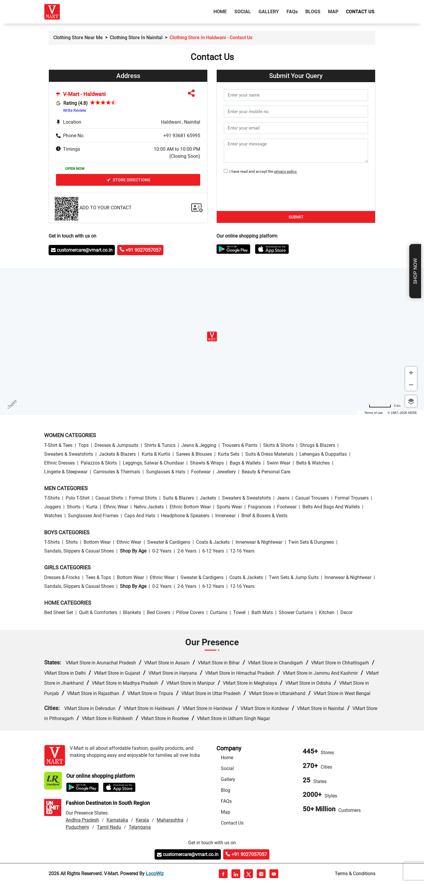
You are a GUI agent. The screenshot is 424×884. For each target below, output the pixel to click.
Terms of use (373, 412)
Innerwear (225, 515)
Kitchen (326, 612)
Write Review (74, 110)
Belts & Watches (313, 463)
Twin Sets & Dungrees (311, 542)
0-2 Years (161, 551)
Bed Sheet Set (58, 612)
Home (221, 11)
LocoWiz (155, 873)
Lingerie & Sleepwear (65, 472)
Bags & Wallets (245, 463)
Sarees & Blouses (194, 454)
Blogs (312, 11)
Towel (239, 612)
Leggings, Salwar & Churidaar (153, 463)
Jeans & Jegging (198, 445)
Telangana (140, 827)
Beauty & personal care (266, 472)
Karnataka (117, 820)
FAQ (292, 11)
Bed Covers (158, 612)
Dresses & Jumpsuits (116, 445)
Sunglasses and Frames (93, 515)
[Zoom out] (411, 385)
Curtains (218, 612)
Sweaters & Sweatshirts (68, 454)
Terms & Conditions (355, 873)
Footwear (201, 472)
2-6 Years (186, 551)
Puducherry (77, 827)
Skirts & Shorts (278, 445)
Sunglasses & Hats (165, 472)
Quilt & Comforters (98, 612)
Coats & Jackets (213, 542)
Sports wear (229, 507)
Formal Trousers (352, 498)
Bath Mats (262, 612)
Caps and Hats (139, 515)
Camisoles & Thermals (116, 472)
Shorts (73, 507)
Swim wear (278, 463)
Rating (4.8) (75, 103)
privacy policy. (285, 171)
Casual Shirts (109, 498)
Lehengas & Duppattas (323, 454)
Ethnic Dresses (59, 463)
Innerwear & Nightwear (259, 542)
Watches (53, 515)
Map (333, 11)
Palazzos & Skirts (99, 463)
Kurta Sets (228, 454)
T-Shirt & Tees (58, 445)
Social (242, 11)
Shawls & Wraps (207, 463)
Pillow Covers (190, 612)
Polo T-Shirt (78, 498)
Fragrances (259, 507)
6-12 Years (213, 551)
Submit (296, 217)
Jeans (283, 498)
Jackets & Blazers (117, 454)
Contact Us (360, 11)
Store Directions (128, 180)
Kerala (142, 820)
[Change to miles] (384, 406)
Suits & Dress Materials (269, 454)
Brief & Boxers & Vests (264, 515)
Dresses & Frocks (62, 577)
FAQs (226, 801)
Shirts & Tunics (159, 445)
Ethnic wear (115, 507)
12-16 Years (242, 551)
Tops (83, 445)
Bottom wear (97, 542)
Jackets (208, 498)
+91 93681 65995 (181, 135)
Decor (346, 612)
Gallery (269, 11)
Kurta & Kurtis (156, 454)
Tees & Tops (98, 577)
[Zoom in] (411, 373)
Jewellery (226, 472)
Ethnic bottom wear (190, 507)
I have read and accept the (262, 171)
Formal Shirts (143, 498)
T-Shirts (52, 498)
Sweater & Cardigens (168, 542)
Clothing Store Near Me (78, 37)
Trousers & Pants (239, 445)
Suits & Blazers (178, 498)
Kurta (91, 507)
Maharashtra (170, 820)
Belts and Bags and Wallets (331, 507)
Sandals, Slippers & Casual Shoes (79, 551)
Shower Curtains (296, 612)
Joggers (52, 507)
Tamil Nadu (109, 827)
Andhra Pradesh (82, 820)
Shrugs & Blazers (317, 445)
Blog (225, 790)
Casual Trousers (312, 498)
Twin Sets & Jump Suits (294, 577)
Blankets (132, 612)
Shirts (72, 542)
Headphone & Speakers (185, 515)
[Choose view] (411, 401)
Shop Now (415, 271)
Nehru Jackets (149, 507)
